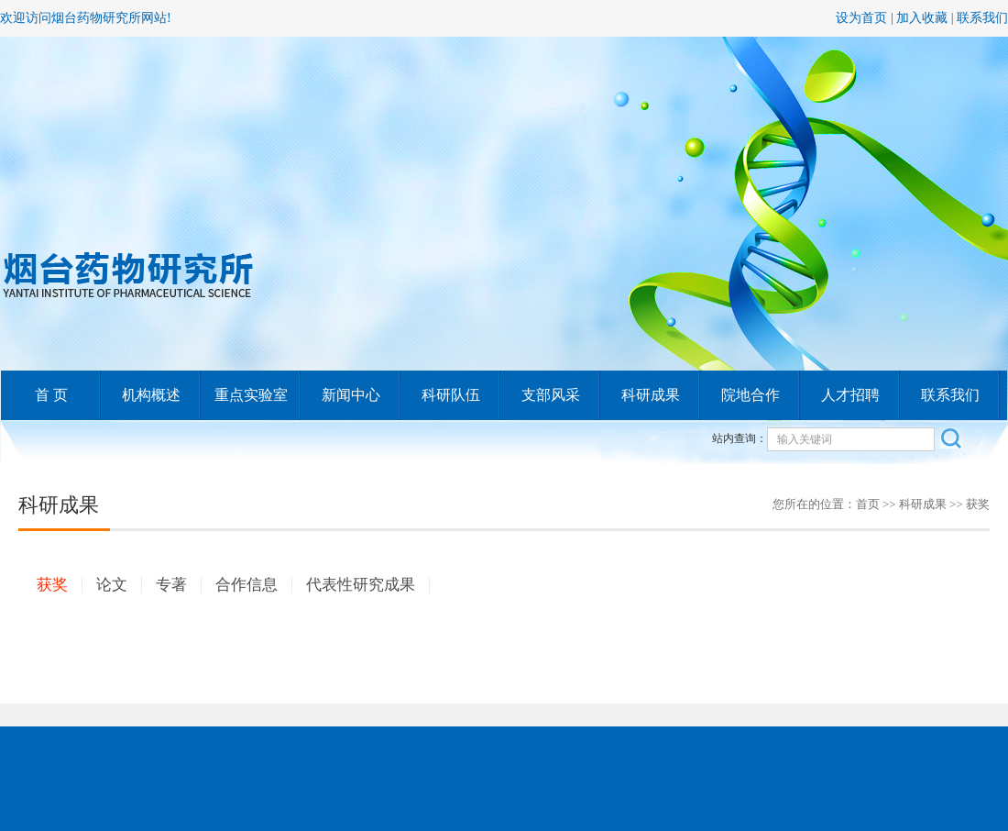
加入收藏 (922, 18)
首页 (868, 504)
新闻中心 (351, 395)
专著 (171, 584)
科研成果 (650, 395)
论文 (111, 584)
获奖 (52, 584)
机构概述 (151, 395)
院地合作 (750, 395)
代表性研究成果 (360, 584)
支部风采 (550, 395)
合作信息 (246, 584)
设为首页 (861, 18)
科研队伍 (451, 395)
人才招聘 (850, 395)
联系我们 (982, 18)
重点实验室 (251, 395)
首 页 (51, 395)
